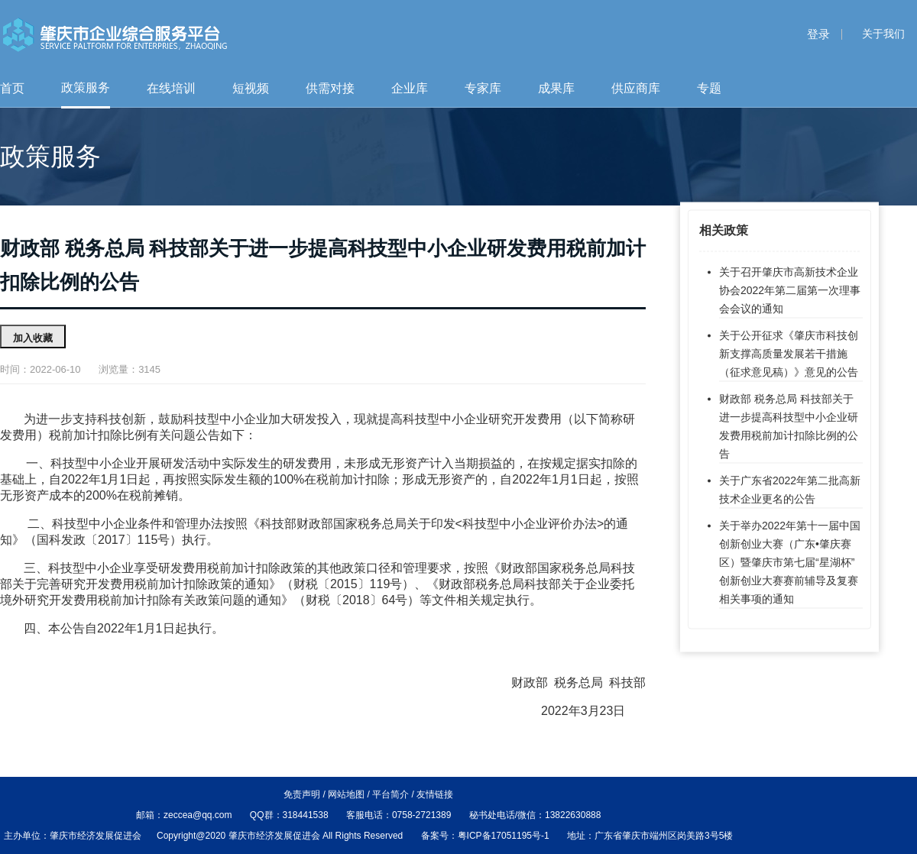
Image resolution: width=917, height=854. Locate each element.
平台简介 (390, 794)
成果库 (556, 88)
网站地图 (346, 794)
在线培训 (171, 88)
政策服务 (85, 87)
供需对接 (330, 88)
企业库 (409, 88)
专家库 (483, 88)
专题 (709, 88)
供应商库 (635, 88)
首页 (12, 88)
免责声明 (302, 794)
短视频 (250, 88)
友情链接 (434, 794)
